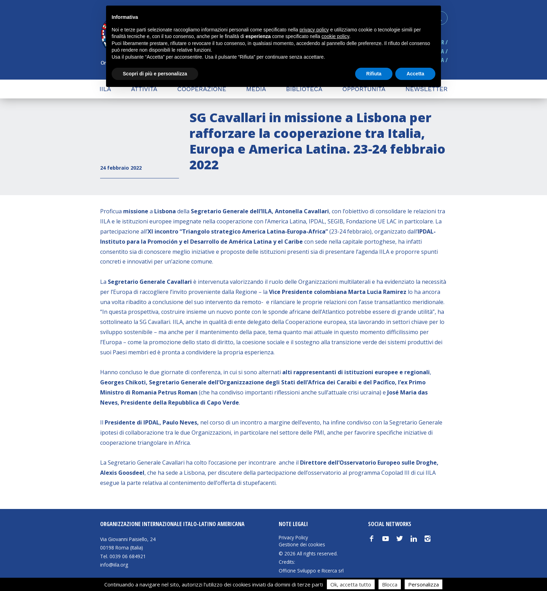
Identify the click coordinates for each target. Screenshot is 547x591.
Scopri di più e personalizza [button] (155, 73)
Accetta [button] (415, 73)
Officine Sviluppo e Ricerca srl (311, 570)
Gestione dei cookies (302, 544)
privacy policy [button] (314, 29)
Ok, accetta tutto (350, 584)
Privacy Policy (293, 537)
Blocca (389, 584)
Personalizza (423, 584)
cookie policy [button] (335, 36)
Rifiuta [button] (374, 73)
